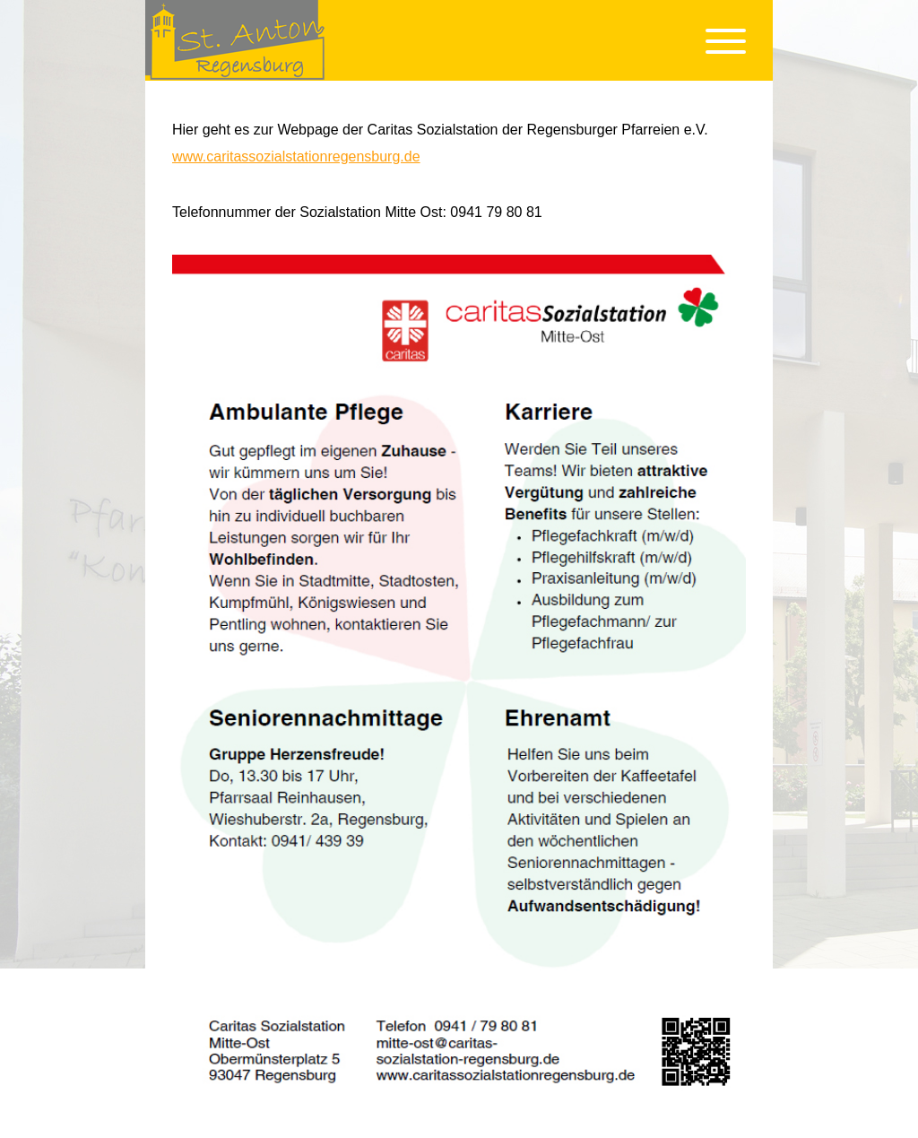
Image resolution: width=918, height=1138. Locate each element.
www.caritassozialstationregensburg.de (296, 156)
